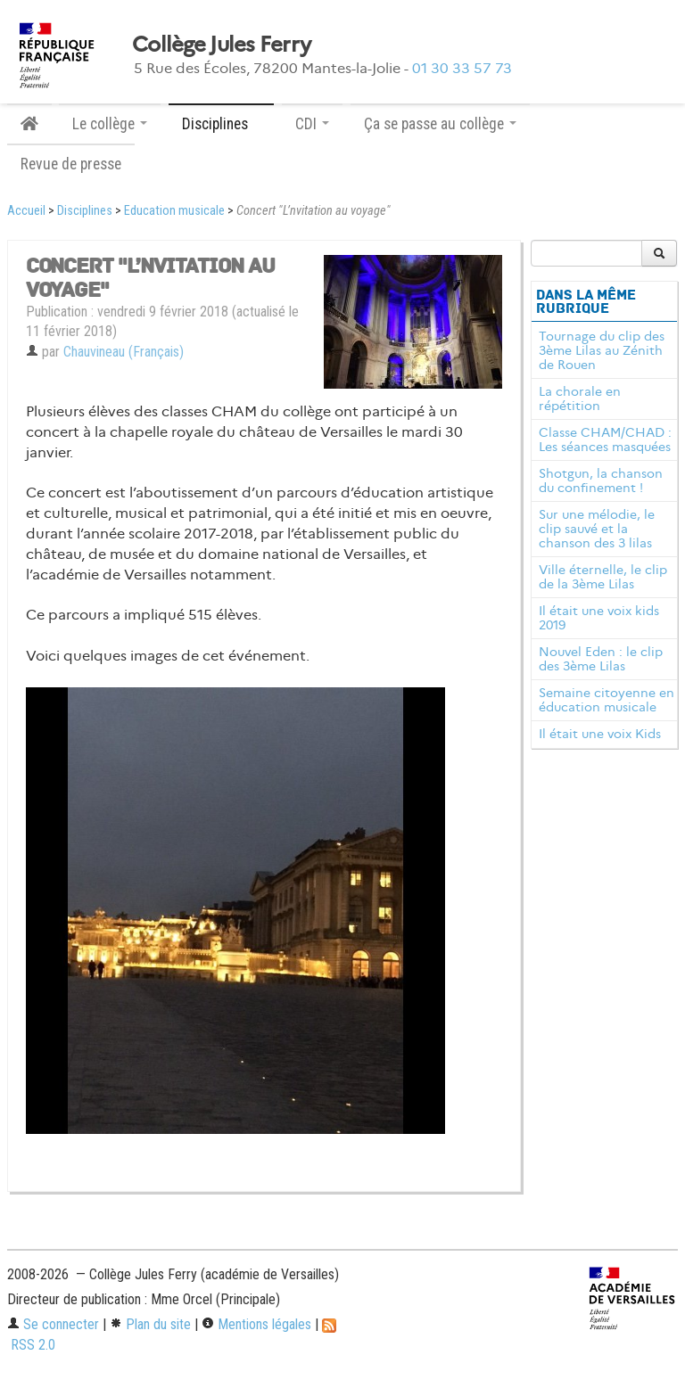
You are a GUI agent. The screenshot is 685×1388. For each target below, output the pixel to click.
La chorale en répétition (580, 398)
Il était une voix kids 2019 (599, 618)
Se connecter (53, 1324)
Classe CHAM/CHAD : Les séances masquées (605, 439)
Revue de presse (71, 164)
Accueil (26, 210)
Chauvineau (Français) (123, 351)
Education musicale (174, 210)
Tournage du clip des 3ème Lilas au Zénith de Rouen (601, 350)
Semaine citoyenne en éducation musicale (606, 700)
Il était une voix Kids (600, 734)
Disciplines (84, 210)
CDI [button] (312, 124)
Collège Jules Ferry (221, 45)
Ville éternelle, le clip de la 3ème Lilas (603, 577)
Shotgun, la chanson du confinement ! (601, 480)
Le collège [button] (109, 124)
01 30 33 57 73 (462, 68)
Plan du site (150, 1324)
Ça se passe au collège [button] (440, 124)
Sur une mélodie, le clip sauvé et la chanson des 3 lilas (597, 528)
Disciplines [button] (221, 124)
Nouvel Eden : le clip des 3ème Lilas (601, 659)
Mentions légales (256, 1324)
